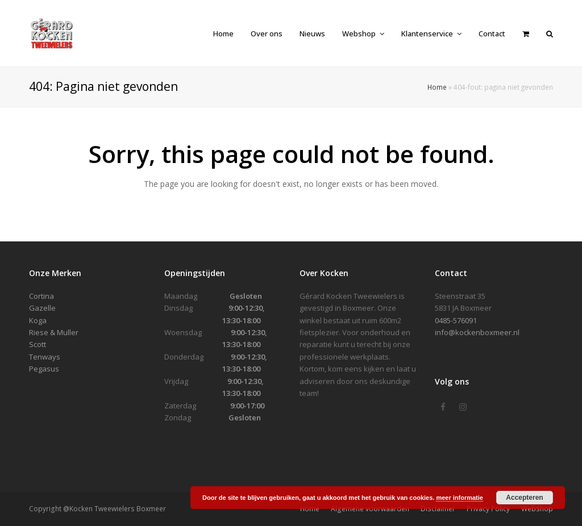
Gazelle (42, 308)
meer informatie (459, 497)
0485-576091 (456, 320)
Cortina (41, 296)
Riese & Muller (53, 332)
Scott (37, 344)
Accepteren (524, 498)
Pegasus (44, 369)
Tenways (44, 357)
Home (437, 86)
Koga (38, 320)
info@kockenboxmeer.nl (477, 332)
